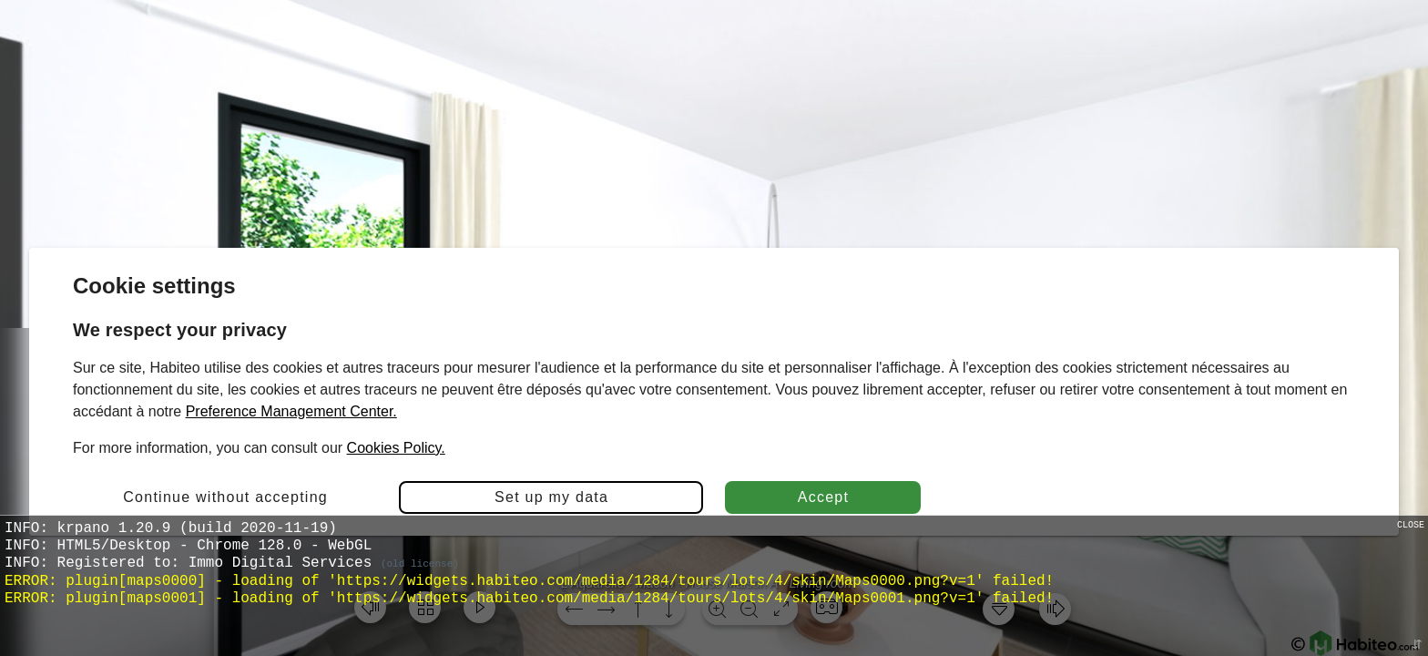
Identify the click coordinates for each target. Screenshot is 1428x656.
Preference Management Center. (291, 411)
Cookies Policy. (396, 448)
